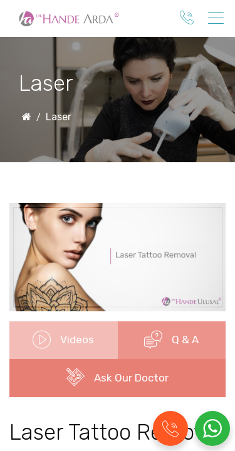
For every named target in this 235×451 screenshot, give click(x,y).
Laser (58, 117)
